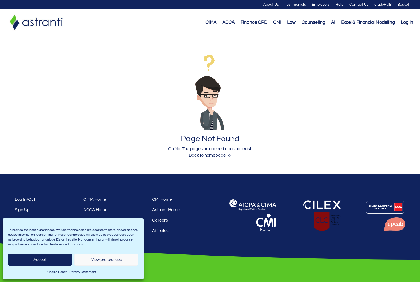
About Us (271, 4)
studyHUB (383, 4)
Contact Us (359, 4)
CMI (277, 22)
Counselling (313, 22)
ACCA (228, 22)
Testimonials (295, 4)
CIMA (210, 22)
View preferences (106, 260)
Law (291, 22)
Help (339, 4)
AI (333, 22)
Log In (407, 22)
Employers (321, 4)
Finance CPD (254, 22)
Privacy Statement (82, 272)
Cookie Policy (57, 272)
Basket (403, 4)
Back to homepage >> (210, 155)
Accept (39, 260)
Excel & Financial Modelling (368, 22)
